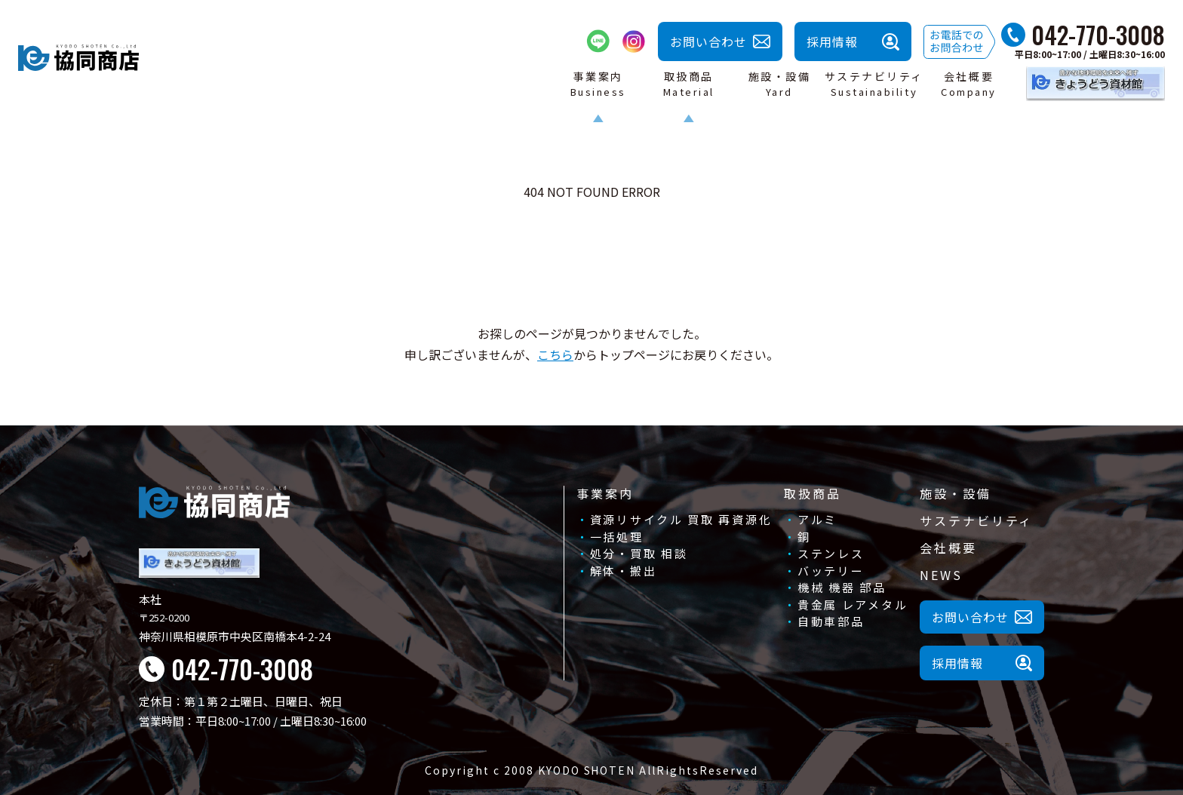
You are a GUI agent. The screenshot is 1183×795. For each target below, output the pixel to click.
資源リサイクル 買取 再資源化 (681, 519)
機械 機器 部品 (841, 587)
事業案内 (605, 493)
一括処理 (617, 537)
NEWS (941, 575)
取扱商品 (812, 493)
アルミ (817, 519)
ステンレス (831, 553)
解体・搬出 (623, 571)
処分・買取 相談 (639, 553)
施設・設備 (955, 493)
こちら (555, 354)
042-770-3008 (1098, 35)
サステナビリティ (976, 520)
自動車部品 (831, 621)
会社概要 (948, 548)
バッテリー (831, 571)
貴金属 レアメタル (852, 604)
